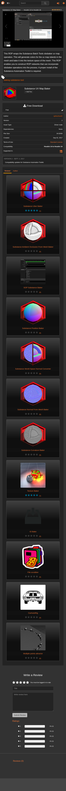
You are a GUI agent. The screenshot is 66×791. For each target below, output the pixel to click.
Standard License (56, 142)
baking (7, 80)
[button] (8, 3)
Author (15, 171)
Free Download (33, 105)
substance (15, 80)
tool (22, 80)
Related (7, 171)
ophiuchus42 (58, 116)
